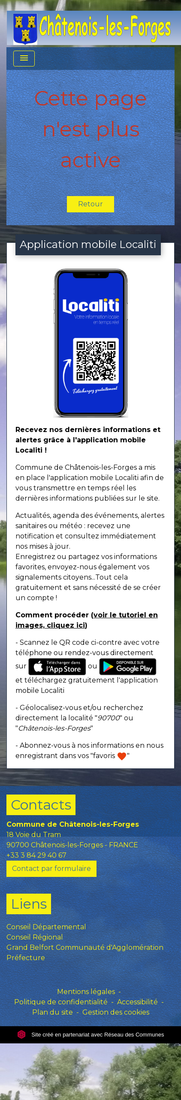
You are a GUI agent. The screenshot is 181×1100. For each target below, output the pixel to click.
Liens (29, 903)
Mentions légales (86, 992)
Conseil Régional (34, 937)
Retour (90, 204)
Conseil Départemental (46, 927)
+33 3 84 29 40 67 (36, 855)
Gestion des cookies (115, 1012)
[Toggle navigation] (24, 58)
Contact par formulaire (51, 868)
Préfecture (25, 958)
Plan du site (52, 1012)
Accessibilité (137, 1002)
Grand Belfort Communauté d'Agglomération (84, 947)
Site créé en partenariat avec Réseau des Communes (90, 1034)
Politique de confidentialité (61, 1002)
